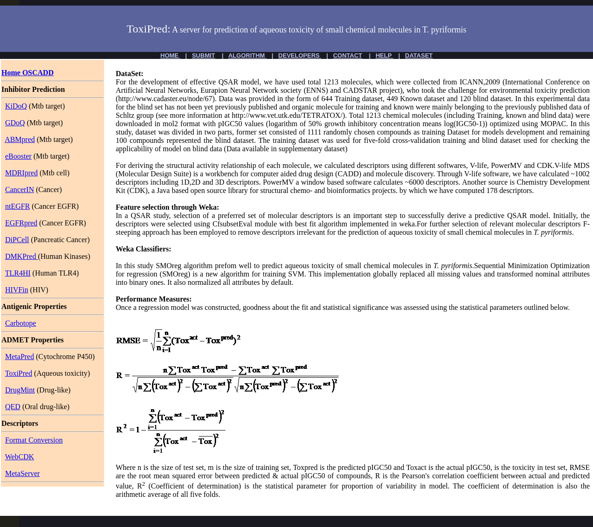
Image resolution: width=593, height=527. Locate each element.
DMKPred (21, 256)
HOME (170, 55)
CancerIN (19, 189)
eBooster (18, 156)
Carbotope (20, 323)
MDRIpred (21, 173)
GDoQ (15, 123)
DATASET (419, 55)
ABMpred (20, 139)
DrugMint (20, 390)
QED (12, 407)
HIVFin (16, 290)
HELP (384, 55)
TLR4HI (18, 273)
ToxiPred (18, 373)
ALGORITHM (247, 55)
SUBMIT (203, 55)
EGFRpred (21, 223)
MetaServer (22, 473)
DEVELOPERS (299, 55)
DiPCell (17, 240)
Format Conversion (34, 440)
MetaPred (19, 356)
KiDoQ (16, 106)
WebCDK (19, 457)
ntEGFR (17, 206)
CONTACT (347, 55)
